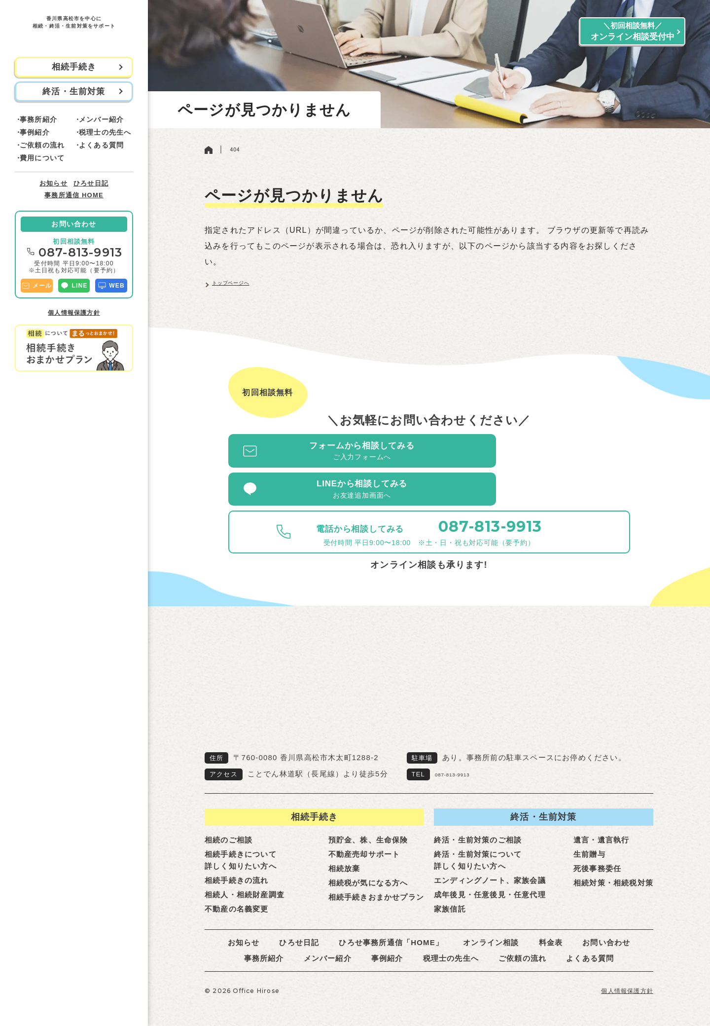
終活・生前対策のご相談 (478, 823)
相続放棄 (344, 852)
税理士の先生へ (105, 132)
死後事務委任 (597, 852)
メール (36, 285)
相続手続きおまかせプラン (376, 881)
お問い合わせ (73, 224)
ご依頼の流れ (42, 145)
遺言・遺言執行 (601, 823)
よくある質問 (101, 145)
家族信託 (450, 892)
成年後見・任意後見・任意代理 (490, 878)
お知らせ (53, 183)
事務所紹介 (38, 119)
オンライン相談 (491, 926)
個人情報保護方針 (74, 312)
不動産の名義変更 (237, 892)
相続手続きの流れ (237, 864)
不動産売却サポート (364, 838)
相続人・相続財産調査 (244, 878)
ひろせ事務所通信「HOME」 (391, 926)
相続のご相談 (228, 823)
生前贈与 (589, 838)
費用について (42, 158)
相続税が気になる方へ (368, 866)
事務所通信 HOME (74, 195)
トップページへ (241, 290)
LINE (73, 285)
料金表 (551, 926)
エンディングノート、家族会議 (490, 864)
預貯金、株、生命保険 (368, 823)
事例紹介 (35, 132)
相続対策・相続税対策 (613, 866)
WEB (111, 285)
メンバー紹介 (101, 119)
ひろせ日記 (90, 183)
